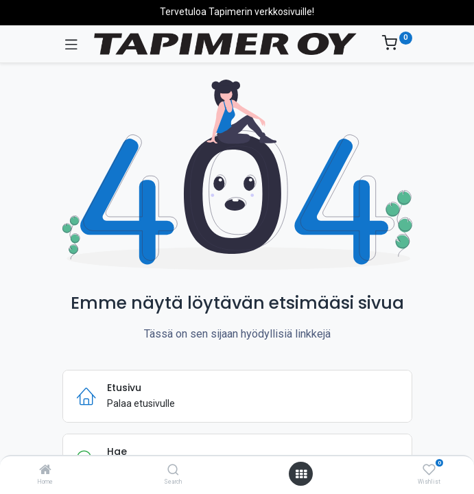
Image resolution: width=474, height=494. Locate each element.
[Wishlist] (429, 470)
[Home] (45, 470)
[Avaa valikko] (301, 474)
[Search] (173, 470)
